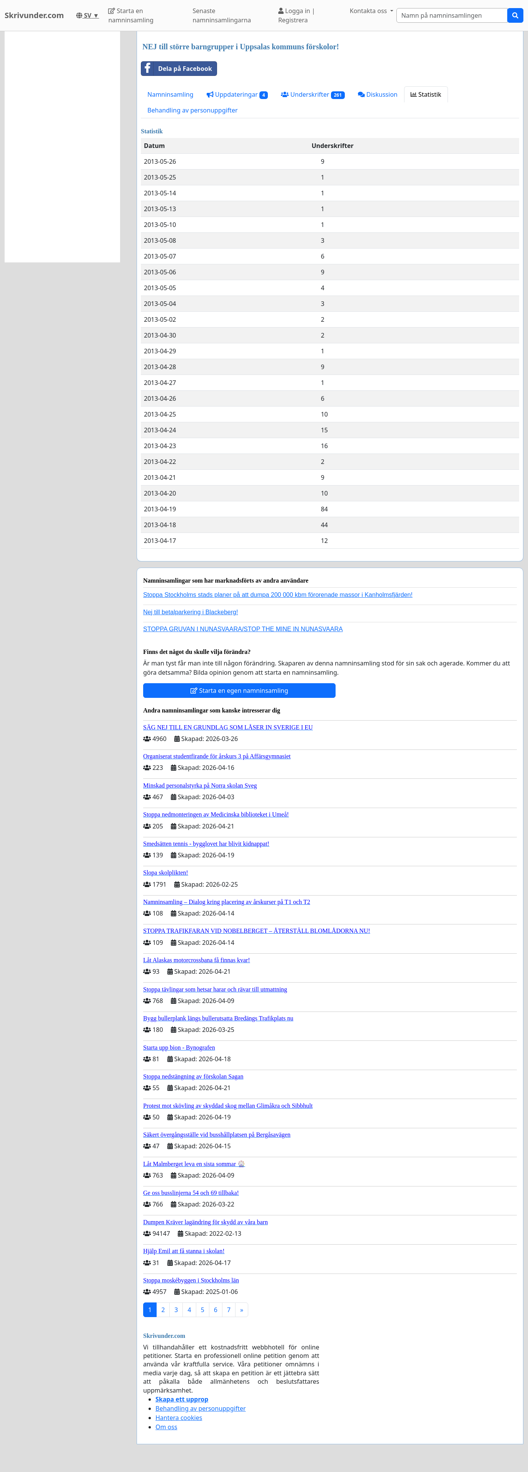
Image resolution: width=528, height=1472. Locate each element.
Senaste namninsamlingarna (221, 15)
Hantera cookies (178, 1417)
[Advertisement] (62, 146)
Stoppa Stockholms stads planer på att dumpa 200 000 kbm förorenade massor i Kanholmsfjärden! (278, 594)
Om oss (166, 1427)
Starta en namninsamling (130, 15)
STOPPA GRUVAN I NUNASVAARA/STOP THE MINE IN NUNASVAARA (243, 629)
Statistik (426, 94)
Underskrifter (312, 94)
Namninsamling (170, 94)
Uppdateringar (237, 94)
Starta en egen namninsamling (239, 690)
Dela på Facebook (176, 69)
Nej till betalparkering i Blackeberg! (190, 612)
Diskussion (378, 94)
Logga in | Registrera (296, 15)
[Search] (452, 15)
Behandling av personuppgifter (192, 110)
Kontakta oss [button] (369, 11)
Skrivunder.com (34, 15)
